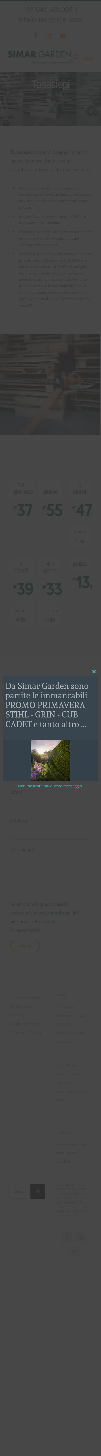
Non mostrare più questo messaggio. (50, 785)
